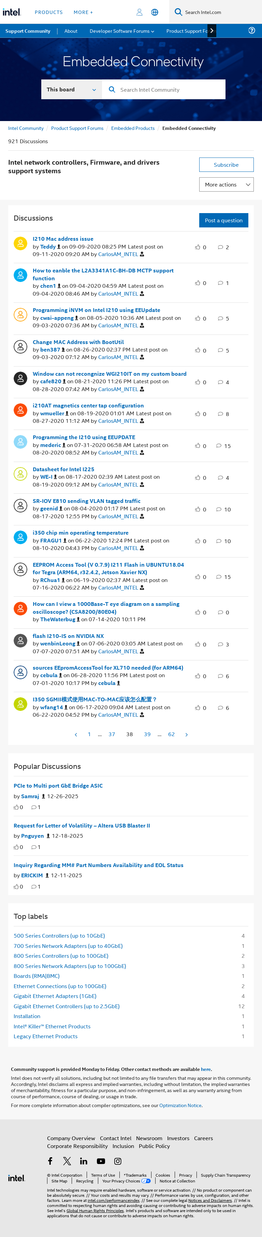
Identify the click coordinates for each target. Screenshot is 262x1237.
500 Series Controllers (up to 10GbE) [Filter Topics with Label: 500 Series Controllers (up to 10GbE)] (59, 935)
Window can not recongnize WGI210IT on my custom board (110, 373)
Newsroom (149, 1138)
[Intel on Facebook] (50, 1162)
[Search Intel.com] (222, 11)
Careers (203, 1138)
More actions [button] (220, 184)
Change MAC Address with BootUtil (78, 342)
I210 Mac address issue (63, 238)
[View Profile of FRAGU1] (53, 540)
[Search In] (71, 89)
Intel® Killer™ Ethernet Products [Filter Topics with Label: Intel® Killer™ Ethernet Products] (52, 1026)
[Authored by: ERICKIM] (35, 875)
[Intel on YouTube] (101, 1162)
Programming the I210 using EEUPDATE (84, 437)
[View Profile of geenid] (51, 508)
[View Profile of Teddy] (50, 246)
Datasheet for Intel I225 (63, 469)
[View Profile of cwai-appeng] (59, 318)
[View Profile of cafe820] (53, 381)
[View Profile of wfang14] (54, 707)
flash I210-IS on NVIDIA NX (68, 636)
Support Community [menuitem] (27, 30)
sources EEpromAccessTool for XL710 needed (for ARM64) (108, 667)
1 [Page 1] (89, 734)
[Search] (179, 12)
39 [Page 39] (147, 734)
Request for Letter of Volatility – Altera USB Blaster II (82, 825)
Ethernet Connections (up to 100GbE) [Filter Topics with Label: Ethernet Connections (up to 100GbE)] (60, 986)
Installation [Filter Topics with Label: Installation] (27, 1016)
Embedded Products (133, 127)
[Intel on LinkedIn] (84, 1162)
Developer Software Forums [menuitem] (120, 30)
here (206, 1069)
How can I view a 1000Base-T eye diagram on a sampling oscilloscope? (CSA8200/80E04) (106, 607)
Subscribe (226, 164)
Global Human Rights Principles (95, 1210)
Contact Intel (115, 1138)
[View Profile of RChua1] (52, 580)
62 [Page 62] (171, 734)
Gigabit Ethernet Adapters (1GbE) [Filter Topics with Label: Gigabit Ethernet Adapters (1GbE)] (55, 996)
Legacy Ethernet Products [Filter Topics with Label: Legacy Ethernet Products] (45, 1036)
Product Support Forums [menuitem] (192, 30)
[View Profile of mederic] (53, 445)
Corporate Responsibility (77, 1146)
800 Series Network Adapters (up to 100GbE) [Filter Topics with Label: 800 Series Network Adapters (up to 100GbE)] (70, 966)
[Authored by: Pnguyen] (35, 835)
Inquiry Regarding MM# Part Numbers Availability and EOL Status (99, 865)
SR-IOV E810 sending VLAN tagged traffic (87, 501)
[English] (154, 12)
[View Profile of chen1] (50, 285)
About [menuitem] (70, 30)
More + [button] (83, 11)
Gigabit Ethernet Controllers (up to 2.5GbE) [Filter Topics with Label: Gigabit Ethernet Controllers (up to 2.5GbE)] (67, 1006)
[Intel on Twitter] (67, 1162)
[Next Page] (186, 734)
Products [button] (49, 11)
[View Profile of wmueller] (54, 413)
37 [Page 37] (111, 734)
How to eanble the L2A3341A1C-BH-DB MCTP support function (103, 274)
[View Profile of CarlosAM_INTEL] (121, 254)
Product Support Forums (77, 127)
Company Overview (71, 1138)
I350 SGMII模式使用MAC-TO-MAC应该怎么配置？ (95, 699)
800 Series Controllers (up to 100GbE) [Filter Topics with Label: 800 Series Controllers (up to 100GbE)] (61, 955)
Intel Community (26, 127)
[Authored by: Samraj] (33, 796)
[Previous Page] (76, 734)
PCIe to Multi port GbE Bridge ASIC (58, 785)
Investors (178, 1138)
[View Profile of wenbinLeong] (60, 643)
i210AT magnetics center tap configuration (88, 405)
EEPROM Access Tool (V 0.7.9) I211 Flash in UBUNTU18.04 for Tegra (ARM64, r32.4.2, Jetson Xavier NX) (108, 568)
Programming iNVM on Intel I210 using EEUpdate (96, 310)
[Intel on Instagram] (117, 1162)
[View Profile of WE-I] (48, 476)
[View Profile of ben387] (52, 349)
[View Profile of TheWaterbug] (60, 619)
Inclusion (123, 1146)
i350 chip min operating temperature (81, 532)
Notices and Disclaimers (210, 1200)
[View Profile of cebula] (51, 675)
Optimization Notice (180, 1104)
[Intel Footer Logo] (16, 1177)
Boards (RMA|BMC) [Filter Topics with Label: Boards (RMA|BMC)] (37, 976)
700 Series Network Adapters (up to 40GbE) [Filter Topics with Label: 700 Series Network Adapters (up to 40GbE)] (68, 946)
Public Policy (154, 1146)
